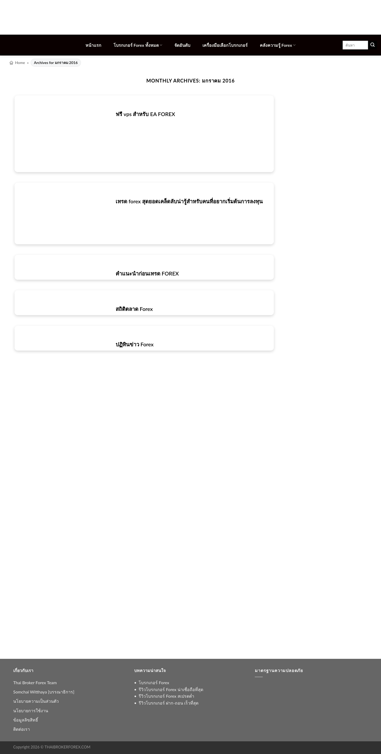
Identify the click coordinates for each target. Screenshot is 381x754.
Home (20, 62)
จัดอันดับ (182, 45)
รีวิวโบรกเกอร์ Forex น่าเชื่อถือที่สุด (171, 689)
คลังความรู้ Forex (278, 45)
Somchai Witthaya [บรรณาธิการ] (43, 691)
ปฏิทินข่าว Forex (135, 344)
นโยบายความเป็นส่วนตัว (36, 701)
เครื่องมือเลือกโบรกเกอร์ (225, 45)
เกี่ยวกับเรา (23, 670)
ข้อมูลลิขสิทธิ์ (25, 719)
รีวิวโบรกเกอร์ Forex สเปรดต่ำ (166, 695)
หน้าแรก (93, 45)
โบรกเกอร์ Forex (154, 682)
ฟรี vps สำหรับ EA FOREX (145, 114)
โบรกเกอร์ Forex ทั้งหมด (138, 45)
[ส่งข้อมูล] (372, 45)
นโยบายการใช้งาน (30, 710)
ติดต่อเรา (21, 729)
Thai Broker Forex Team (35, 682)
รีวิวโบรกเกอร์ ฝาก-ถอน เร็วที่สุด (168, 702)
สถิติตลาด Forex (134, 309)
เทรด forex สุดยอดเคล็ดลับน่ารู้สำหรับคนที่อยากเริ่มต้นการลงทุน (189, 201)
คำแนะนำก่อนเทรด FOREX (147, 273)
